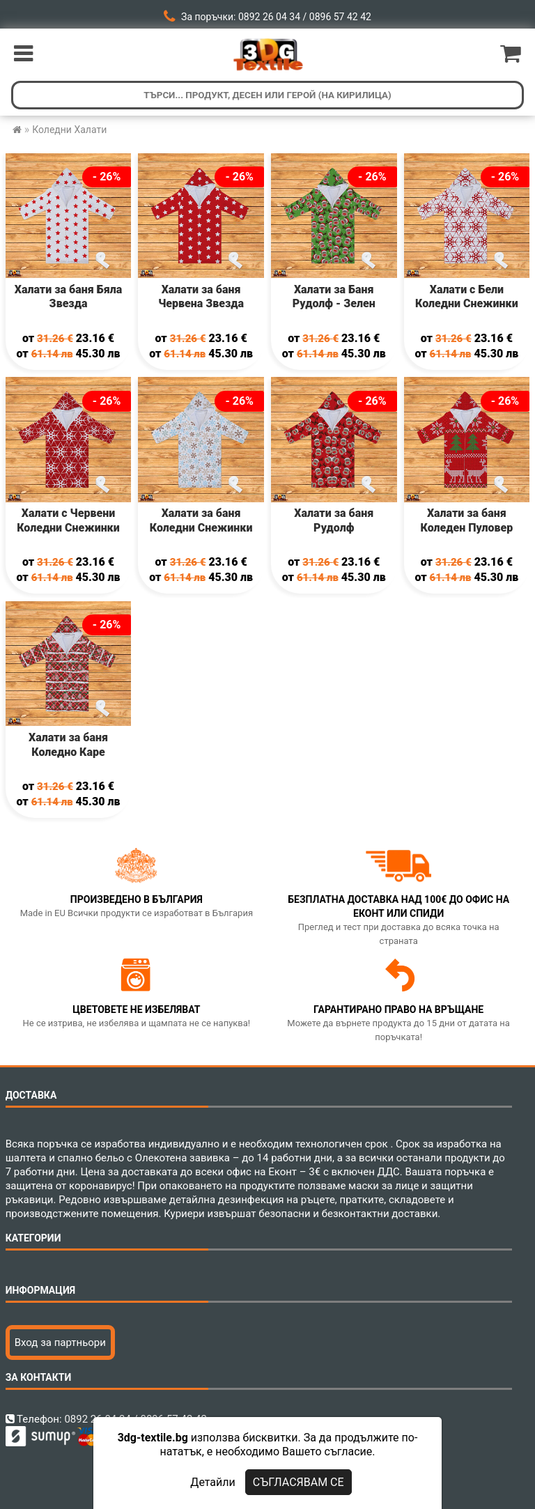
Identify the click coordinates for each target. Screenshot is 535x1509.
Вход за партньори (60, 1342)
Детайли (212, 1482)
